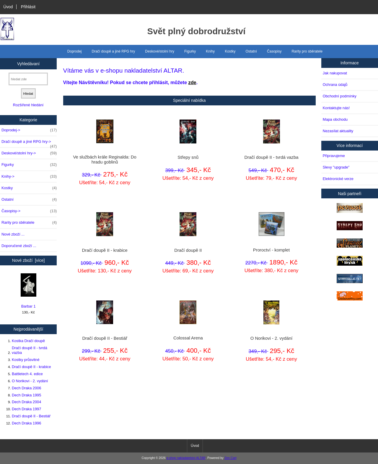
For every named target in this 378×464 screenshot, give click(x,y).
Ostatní (251, 51)
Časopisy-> (29, 211)
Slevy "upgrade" (336, 167)
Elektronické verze (338, 179)
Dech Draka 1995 (26, 395)
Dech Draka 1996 (26, 423)
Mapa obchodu (335, 119)
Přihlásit (28, 6)
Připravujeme (334, 155)
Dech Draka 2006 (26, 388)
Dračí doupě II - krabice (31, 367)
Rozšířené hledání (28, 105)
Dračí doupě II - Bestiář (31, 416)
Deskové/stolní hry (159, 51)
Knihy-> (29, 176)
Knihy (210, 51)
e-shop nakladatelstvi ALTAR (186, 458)
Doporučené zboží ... (18, 246)
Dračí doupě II (188, 250)
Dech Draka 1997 (26, 409)
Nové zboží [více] (28, 260)
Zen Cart (230, 458)
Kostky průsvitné (26, 359)
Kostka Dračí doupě (28, 341)
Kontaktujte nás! (336, 108)
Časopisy (274, 51)
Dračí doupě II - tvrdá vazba (29, 350)
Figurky (190, 51)
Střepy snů (187, 157)
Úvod (8, 6)
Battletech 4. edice (27, 374)
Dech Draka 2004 (26, 402)
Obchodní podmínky (339, 96)
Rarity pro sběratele (306, 51)
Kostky (230, 51)
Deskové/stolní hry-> (29, 153)
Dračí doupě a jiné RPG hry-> (29, 143)
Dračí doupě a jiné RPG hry (113, 51)
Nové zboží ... (13, 234)
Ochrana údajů (335, 84)
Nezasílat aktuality (338, 131)
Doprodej (74, 51)
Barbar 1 (28, 290)
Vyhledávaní (28, 63)
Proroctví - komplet (271, 250)
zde (192, 82)
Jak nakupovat (335, 73)
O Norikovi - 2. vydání (30, 381)
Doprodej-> (29, 130)
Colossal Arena (188, 338)
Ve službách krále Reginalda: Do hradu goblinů (104, 159)
